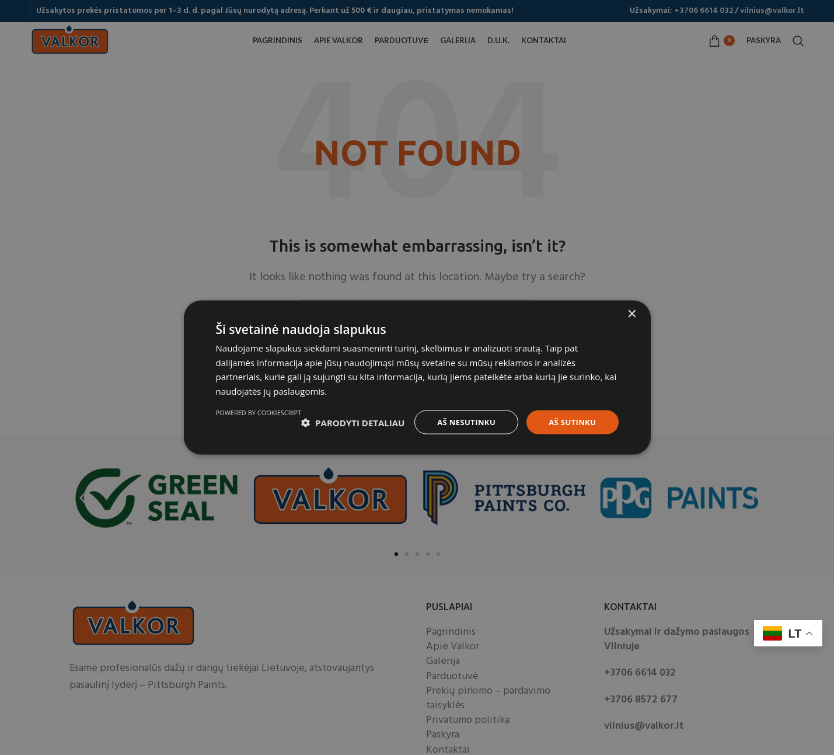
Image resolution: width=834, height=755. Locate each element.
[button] (267, 418)
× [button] (631, 308)
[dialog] (417, 377)
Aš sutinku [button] (570, 417)
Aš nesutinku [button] (461, 417)
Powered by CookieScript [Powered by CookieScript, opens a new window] (576, 447)
